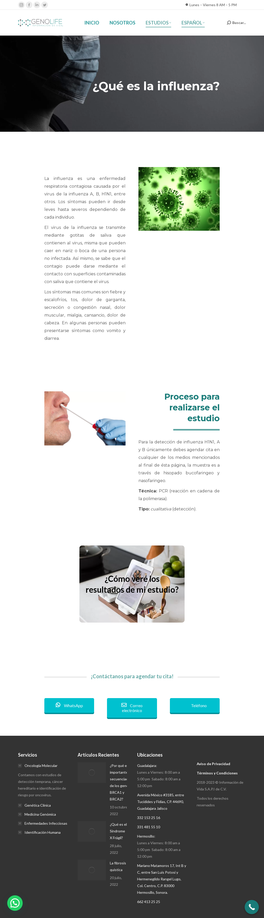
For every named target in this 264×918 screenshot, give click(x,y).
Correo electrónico (132, 708)
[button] (15, 903)
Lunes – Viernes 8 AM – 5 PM (211, 4)
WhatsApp (69, 705)
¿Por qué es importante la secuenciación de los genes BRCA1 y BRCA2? (121, 782)
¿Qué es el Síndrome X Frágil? (118, 831)
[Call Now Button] (252, 907)
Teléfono (195, 705)
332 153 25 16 (148, 817)
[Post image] (92, 772)
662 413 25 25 (148, 901)
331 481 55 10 (148, 827)
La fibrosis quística (118, 866)
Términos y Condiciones (217, 773)
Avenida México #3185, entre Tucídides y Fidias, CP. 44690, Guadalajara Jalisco (160, 802)
